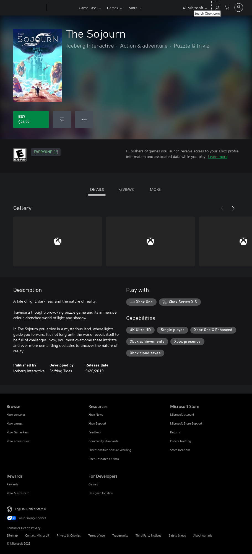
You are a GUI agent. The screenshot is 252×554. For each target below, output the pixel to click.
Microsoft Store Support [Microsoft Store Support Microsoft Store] (186, 423)
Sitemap (12, 535)
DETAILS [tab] (97, 189)
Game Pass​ (88, 7)
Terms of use (96, 535)
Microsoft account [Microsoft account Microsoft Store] (182, 414)
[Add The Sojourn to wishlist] (62, 119)
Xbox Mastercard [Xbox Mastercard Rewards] (18, 493)
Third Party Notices (148, 535)
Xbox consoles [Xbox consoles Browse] (16, 414)
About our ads (202, 535)
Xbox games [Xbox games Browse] (15, 423)
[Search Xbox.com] (216, 7)
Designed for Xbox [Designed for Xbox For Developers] (101, 493)
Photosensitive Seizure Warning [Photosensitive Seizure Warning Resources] (110, 450)
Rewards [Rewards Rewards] (12, 484)
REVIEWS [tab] (126, 189)
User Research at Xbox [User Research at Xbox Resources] (104, 459)
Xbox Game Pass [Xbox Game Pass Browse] (18, 432)
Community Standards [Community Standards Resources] (103, 441)
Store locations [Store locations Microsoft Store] (180, 450)
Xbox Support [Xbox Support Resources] (97, 423)
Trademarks (120, 535)
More (133, 7)
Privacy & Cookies (69, 535)
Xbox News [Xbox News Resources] (96, 414)
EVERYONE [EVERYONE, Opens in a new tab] (46, 152)
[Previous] (222, 208)
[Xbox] (62, 7)
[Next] (233, 208)
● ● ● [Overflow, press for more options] (84, 119)
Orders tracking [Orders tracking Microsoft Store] (180, 441)
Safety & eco (177, 535)
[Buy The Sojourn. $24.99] (31, 119)
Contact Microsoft (37, 535)
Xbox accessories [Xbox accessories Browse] (18, 441)
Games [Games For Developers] (93, 484)
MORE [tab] (155, 189)
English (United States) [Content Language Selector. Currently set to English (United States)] (30, 509)
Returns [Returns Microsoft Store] (175, 432)
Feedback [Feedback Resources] (95, 432)
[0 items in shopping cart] (227, 7)
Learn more (217, 156)
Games (112, 7)
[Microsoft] (26, 7)
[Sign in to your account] (238, 7)
